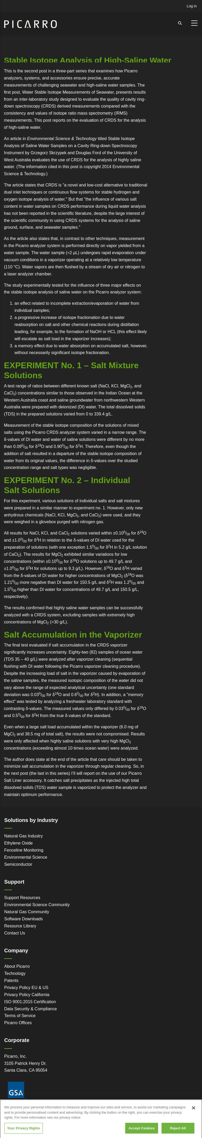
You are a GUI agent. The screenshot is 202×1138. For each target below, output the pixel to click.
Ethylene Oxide (18, 843)
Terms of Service (20, 1015)
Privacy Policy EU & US (26, 987)
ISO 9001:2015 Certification (30, 1002)
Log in (192, 6)
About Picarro (17, 966)
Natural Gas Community (26, 912)
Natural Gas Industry (23, 836)
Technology (15, 973)
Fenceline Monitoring (23, 850)
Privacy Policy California (26, 994)
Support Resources (22, 897)
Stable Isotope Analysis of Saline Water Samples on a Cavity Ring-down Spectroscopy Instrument (70, 145)
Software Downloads (23, 919)
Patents (11, 980)
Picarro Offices (18, 1023)
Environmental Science (25, 857)
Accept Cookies (142, 1131)
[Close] (193, 1111)
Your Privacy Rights (23, 1131)
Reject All (178, 1131)
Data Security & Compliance (30, 1009)
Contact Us (14, 933)
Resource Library (20, 926)
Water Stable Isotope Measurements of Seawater (68, 92)
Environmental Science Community (37, 904)
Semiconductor (18, 864)
